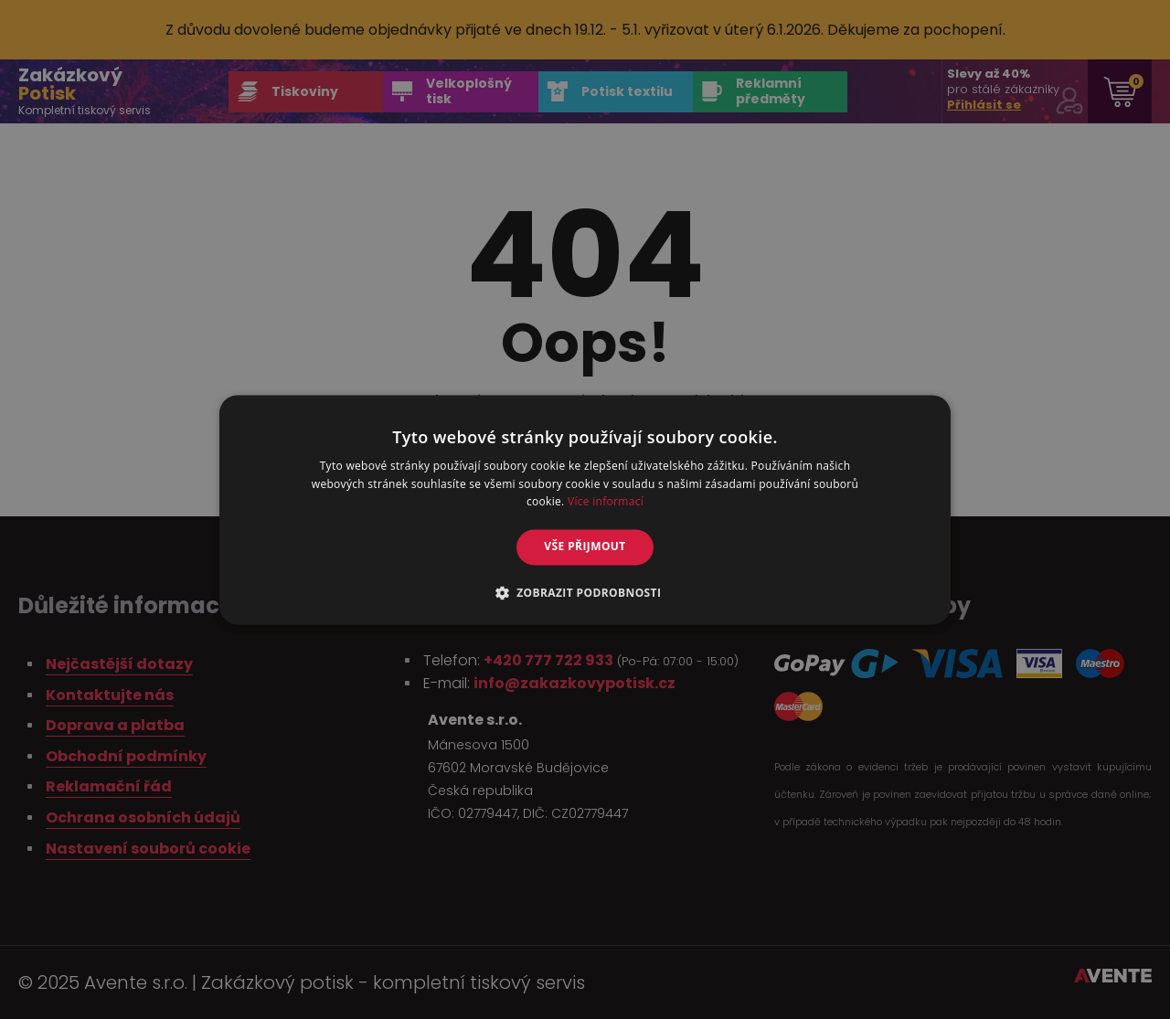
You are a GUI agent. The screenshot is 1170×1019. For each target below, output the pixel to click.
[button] (585, 592)
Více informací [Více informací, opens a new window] (606, 502)
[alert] (585, 509)
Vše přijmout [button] (584, 547)
